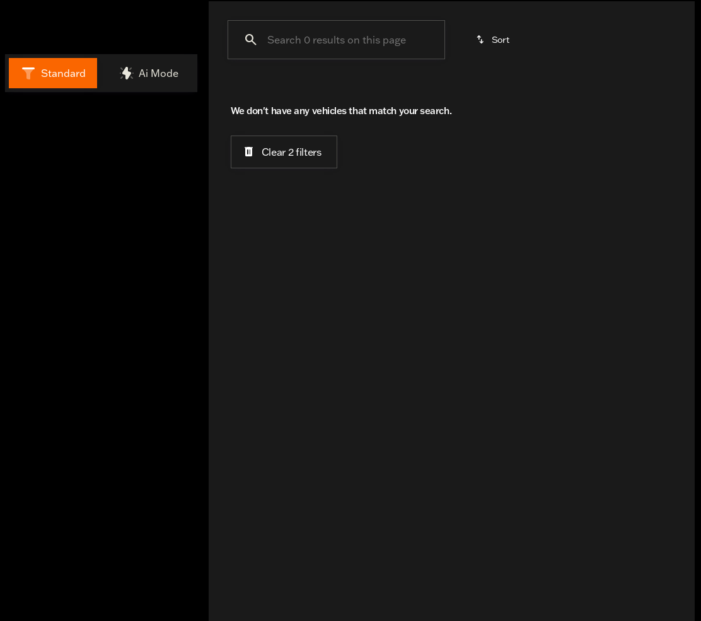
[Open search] (542, 21)
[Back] (161, 153)
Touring (523, 73)
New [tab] (40, 116)
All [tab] (101, 116)
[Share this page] (101, 487)
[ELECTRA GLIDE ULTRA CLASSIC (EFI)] (88, 196)
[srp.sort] (493, 138)
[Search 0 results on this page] (336, 138)
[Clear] (151, 267)
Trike (604, 73)
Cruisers (434, 73)
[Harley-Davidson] (50, 178)
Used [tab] (162, 116)
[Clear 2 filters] (284, 251)
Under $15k (343, 73)
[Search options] (76, 408)
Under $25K (252, 73)
